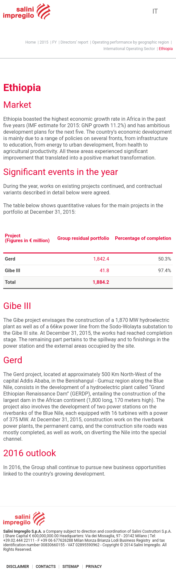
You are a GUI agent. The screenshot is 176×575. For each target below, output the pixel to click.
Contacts (46, 567)
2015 (44, 42)
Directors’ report (74, 42)
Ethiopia (166, 48)
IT (155, 11)
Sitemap (70, 567)
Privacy (94, 567)
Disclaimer (17, 567)
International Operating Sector (129, 48)
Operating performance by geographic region (130, 42)
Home (31, 42)
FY (54, 42)
